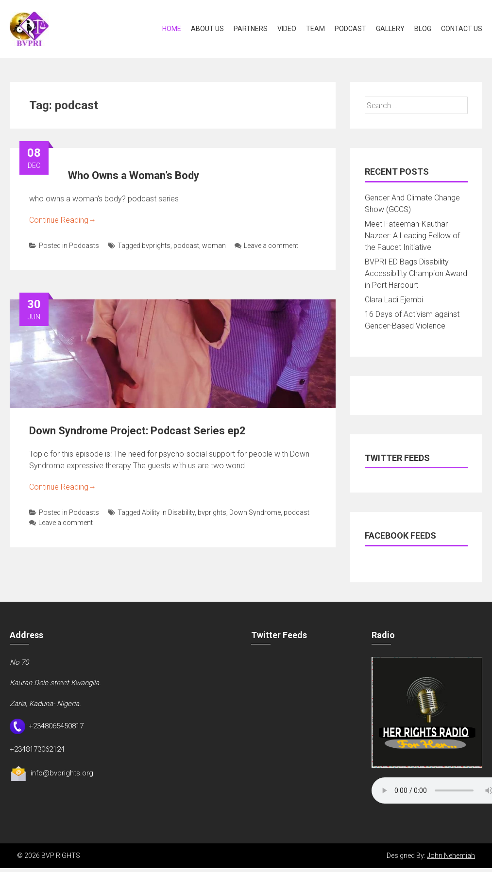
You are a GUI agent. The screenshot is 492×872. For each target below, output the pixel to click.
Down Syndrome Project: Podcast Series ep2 (137, 431)
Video (286, 29)
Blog (422, 29)
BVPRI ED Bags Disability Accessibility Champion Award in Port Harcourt (416, 273)
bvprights (156, 245)
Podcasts (84, 245)
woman (214, 245)
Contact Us (461, 29)
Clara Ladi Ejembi (394, 299)
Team (315, 29)
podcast (186, 245)
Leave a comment (266, 245)
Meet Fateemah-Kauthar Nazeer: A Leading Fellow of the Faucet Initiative (412, 235)
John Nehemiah (451, 855)
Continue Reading (62, 220)
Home (171, 29)
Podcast (350, 29)
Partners (251, 29)
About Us (207, 29)
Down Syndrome (255, 512)
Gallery (390, 29)
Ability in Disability (168, 512)
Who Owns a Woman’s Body (133, 175)
